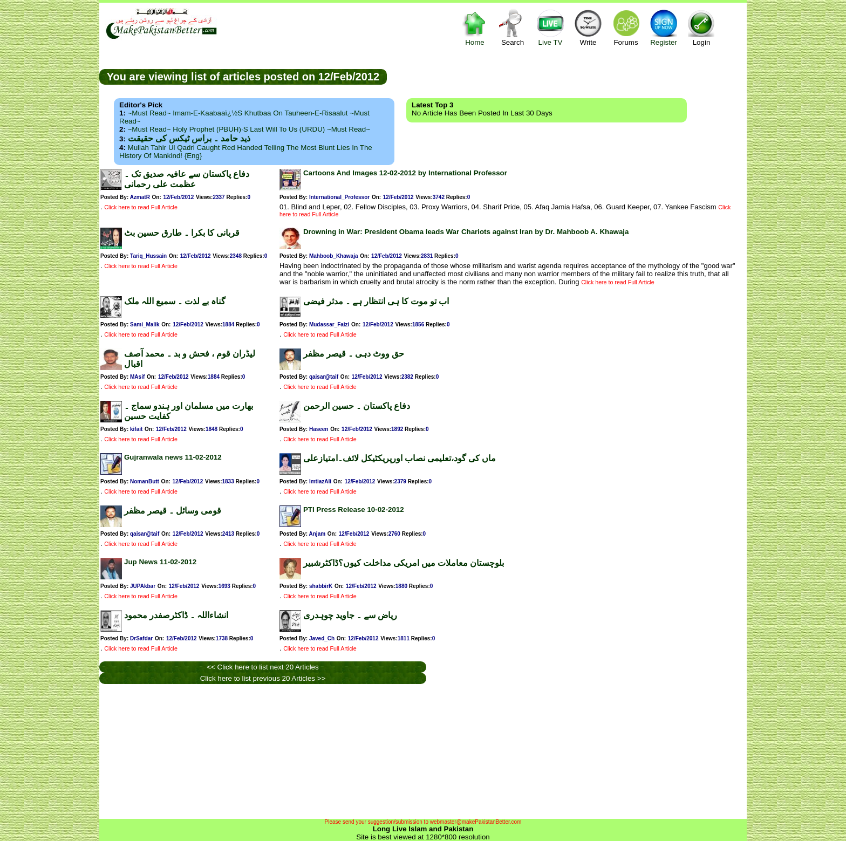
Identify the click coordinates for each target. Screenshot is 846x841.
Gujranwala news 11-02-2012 (173, 457)
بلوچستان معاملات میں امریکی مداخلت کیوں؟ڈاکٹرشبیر (403, 562)
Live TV (550, 27)
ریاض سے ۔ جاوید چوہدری (350, 615)
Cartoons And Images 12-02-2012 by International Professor (405, 173)
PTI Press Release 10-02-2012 (353, 509)
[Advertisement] (567, 76)
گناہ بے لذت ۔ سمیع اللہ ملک (175, 301)
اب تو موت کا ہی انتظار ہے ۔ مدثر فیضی (376, 301)
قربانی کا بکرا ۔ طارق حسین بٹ (182, 232)
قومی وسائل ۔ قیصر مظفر (172, 510)
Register (663, 27)
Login (701, 27)
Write (588, 27)
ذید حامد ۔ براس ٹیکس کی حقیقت (189, 138)
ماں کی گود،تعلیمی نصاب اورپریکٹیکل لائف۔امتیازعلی (399, 458)
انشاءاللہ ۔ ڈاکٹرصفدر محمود (176, 615)
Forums (625, 27)
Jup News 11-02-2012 (160, 562)
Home (474, 27)
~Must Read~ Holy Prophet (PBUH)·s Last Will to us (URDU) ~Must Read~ (249, 129)
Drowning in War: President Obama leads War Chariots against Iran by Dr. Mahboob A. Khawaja (466, 232)
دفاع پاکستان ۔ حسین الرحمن (356, 406)
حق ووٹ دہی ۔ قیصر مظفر (353, 353)
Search (512, 27)
